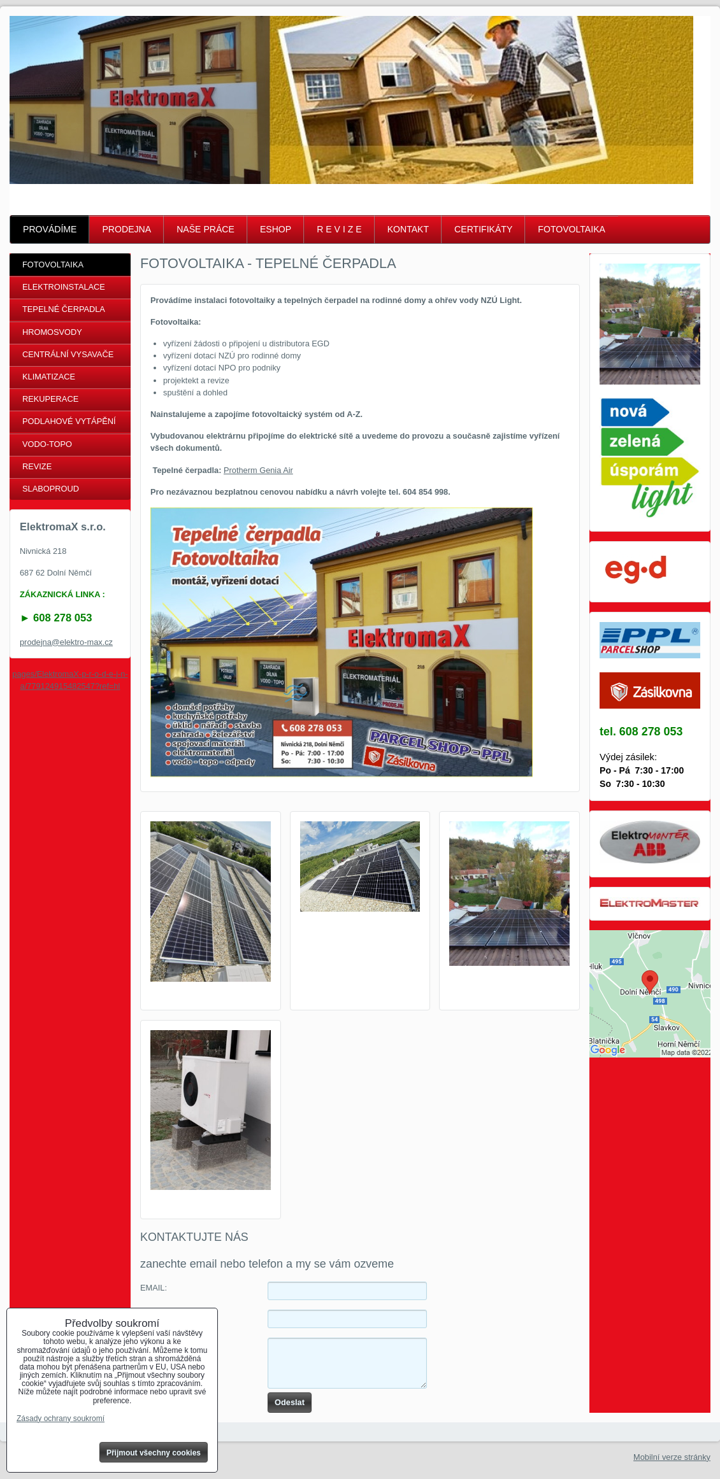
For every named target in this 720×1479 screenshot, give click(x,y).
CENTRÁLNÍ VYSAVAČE (67, 354)
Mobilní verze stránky (671, 1457)
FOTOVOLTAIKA (571, 229)
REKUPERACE (50, 399)
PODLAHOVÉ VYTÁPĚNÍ (69, 421)
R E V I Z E (339, 229)
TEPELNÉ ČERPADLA (63, 309)
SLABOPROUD (50, 488)
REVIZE (37, 466)
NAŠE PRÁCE (205, 229)
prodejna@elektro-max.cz (66, 642)
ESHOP (275, 229)
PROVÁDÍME (49, 229)
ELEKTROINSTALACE (63, 287)
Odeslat (290, 1402)
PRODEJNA (126, 229)
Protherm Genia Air (258, 470)
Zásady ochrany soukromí (60, 1418)
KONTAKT (408, 229)
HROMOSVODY (52, 332)
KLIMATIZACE (48, 376)
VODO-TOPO (47, 444)
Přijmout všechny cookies (153, 1452)
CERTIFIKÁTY (483, 229)
